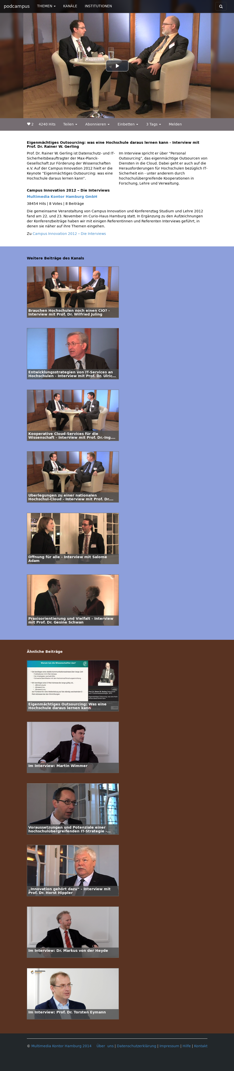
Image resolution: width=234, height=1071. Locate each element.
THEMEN (46, 6)
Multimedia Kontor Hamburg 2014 (61, 1046)
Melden (175, 124)
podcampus (17, 6)
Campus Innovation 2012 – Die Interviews (69, 234)
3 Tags (153, 124)
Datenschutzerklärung (136, 1046)
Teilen (70, 124)
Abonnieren (97, 124)
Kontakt (200, 1046)
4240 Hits (47, 124)
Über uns (105, 1046)
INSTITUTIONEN (98, 6)
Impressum (169, 1046)
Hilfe (187, 1046)
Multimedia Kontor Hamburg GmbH (62, 197)
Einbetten (128, 124)
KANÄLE (70, 6)
